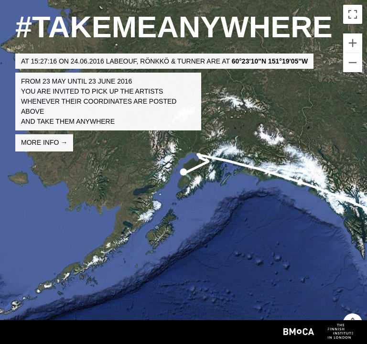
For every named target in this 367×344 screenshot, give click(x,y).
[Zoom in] (352, 43)
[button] (183, 172)
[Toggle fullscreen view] (352, 14)
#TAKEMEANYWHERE (174, 26)
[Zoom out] (352, 62)
